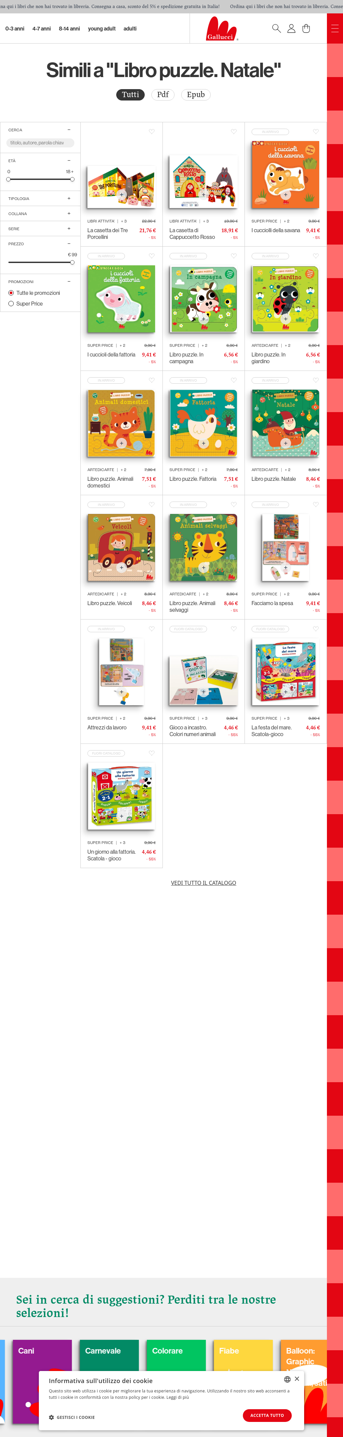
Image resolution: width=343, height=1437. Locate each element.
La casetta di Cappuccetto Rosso (192, 233)
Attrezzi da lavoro (107, 727)
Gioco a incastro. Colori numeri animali (192, 730)
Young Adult (102, 28)
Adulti (130, 28)
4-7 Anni (41, 28)
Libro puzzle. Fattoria (192, 478)
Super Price (29, 303)
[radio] (130, 95)
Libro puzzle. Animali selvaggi (192, 606)
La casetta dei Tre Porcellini (107, 233)
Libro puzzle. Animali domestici (110, 482)
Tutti (130, 95)
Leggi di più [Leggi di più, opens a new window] (177, 1397)
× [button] (296, 1378)
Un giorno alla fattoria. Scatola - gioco (111, 855)
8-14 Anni (69, 28)
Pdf (163, 95)
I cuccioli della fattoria (111, 354)
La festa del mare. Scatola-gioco (272, 730)
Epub (196, 95)
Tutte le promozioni (38, 292)
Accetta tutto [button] (267, 1415)
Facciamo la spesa (272, 603)
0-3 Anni (14, 28)
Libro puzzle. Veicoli (109, 603)
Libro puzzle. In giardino (268, 358)
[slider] (8, 179)
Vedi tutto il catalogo (203, 883)
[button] (72, 1417)
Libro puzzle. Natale (274, 478)
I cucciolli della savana (276, 230)
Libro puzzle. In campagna (186, 358)
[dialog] (171, 1400)
